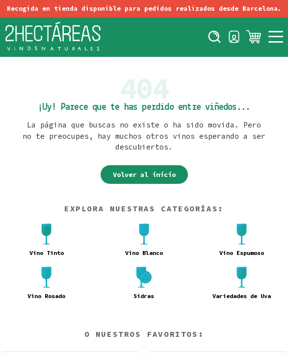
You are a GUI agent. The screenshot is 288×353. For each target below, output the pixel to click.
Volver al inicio (144, 174)
